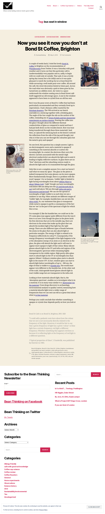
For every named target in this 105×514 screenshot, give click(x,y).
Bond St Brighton (36, 348)
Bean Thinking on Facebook (24, 401)
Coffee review (39, 37)
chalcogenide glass (37, 352)
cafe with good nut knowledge (16, 467)
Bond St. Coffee (55, 348)
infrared (52, 354)
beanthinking (42, 55)
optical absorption (36, 356)
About (55, 6)
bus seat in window (44, 350)
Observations (65, 37)
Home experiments (12, 480)
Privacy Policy (43, 510)
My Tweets (8, 417)
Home (49, 6)
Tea (5, 494)
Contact (90, 8)
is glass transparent (61, 354)
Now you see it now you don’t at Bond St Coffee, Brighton (52, 46)
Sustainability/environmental (15, 491)
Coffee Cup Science (66, 6)
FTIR (32, 354)
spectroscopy (53, 356)
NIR (72, 354)
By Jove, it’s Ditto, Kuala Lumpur (68, 397)
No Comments (66, 55)
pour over (46, 356)
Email (6, 383)
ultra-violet (33, 202)
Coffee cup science (12, 469)
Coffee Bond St (48, 352)
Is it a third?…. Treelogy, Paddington (69, 388)
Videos (79, 6)
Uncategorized (10, 497)
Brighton (63, 348)
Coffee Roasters (52, 37)
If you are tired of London (65, 405)
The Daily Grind (88, 6)
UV (58, 356)
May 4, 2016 (54, 55)
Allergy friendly (10, 464)
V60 (66, 356)
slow (6, 489)
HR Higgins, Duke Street (64, 393)
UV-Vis (62, 356)
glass (36, 354)
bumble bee (55, 266)
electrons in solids (69, 352)
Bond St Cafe (46, 348)
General (7, 478)
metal (69, 354)
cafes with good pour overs (59, 350)
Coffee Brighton (58, 352)
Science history (10, 486)
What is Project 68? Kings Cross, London (71, 401)
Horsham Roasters (43, 354)
